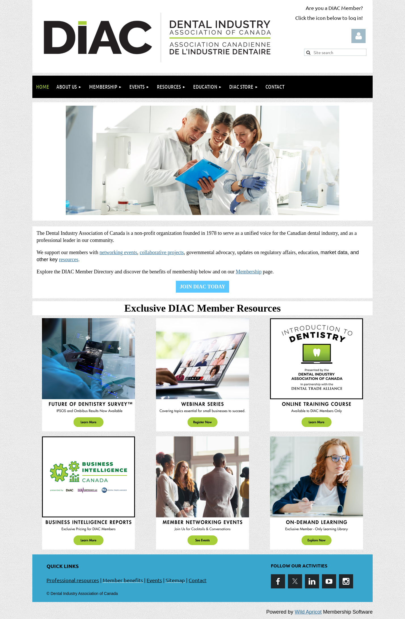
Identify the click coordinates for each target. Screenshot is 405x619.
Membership (248, 272)
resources (68, 259)
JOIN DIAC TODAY (202, 287)
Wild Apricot (308, 612)
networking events (118, 252)
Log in (358, 36)
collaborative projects (161, 252)
